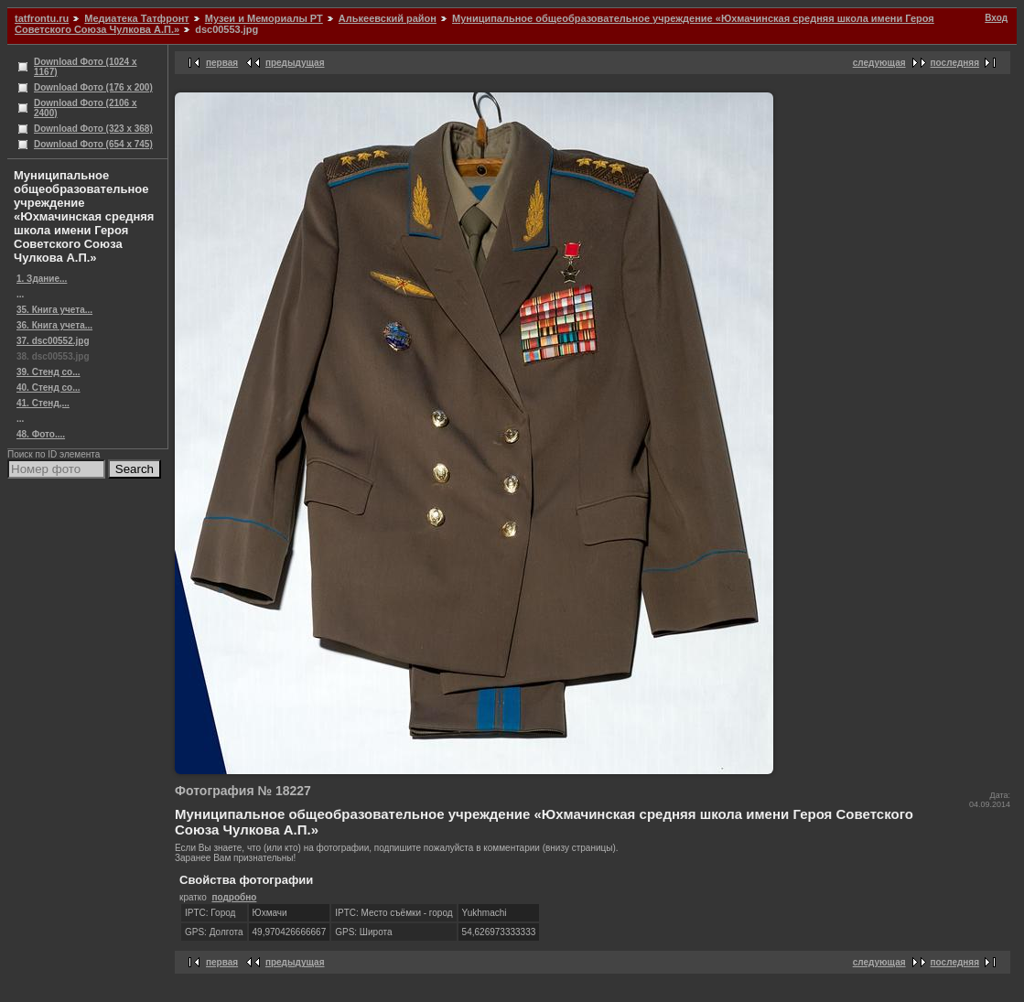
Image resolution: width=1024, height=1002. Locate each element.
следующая (879, 63)
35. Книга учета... (54, 310)
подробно (233, 897)
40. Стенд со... (48, 387)
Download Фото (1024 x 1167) (85, 67)
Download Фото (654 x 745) (93, 144)
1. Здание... (41, 279)
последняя (955, 63)
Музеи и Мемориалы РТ (264, 18)
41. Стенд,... (43, 403)
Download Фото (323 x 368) (93, 129)
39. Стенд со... (48, 372)
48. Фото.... (40, 434)
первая (222, 63)
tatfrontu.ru (42, 18)
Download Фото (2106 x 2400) (85, 108)
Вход (996, 18)
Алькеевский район (388, 18)
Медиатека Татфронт (136, 18)
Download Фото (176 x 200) (93, 87)
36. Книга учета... (54, 325)
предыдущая (295, 63)
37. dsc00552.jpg (53, 341)
